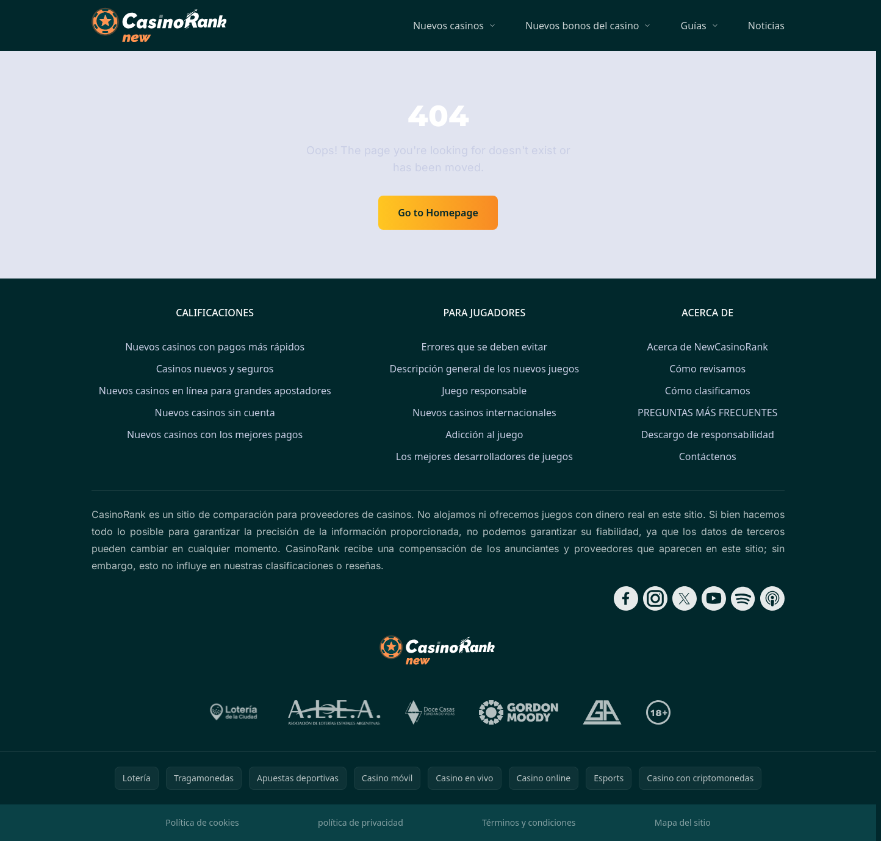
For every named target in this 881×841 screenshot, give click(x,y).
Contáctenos (707, 456)
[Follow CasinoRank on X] (684, 598)
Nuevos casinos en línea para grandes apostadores (215, 390)
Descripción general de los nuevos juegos (484, 368)
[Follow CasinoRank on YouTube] (714, 598)
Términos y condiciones (529, 822)
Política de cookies (202, 822)
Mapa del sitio (683, 822)
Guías (693, 25)
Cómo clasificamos (707, 390)
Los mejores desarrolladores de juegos (484, 456)
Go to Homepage (438, 212)
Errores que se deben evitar (484, 346)
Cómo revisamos (707, 368)
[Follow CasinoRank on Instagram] (655, 598)
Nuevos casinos (448, 25)
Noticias (766, 25)
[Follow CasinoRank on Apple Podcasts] (772, 598)
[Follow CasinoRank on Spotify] (743, 598)
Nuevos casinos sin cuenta (214, 412)
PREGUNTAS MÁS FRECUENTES (707, 412)
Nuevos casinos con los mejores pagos (215, 434)
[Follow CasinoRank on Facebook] (626, 598)
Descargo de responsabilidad (707, 434)
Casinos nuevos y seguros (215, 368)
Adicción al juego (484, 434)
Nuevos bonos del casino (582, 25)
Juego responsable (484, 390)
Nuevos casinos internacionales (484, 412)
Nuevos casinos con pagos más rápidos (214, 346)
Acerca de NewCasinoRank (707, 346)
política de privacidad (360, 822)
